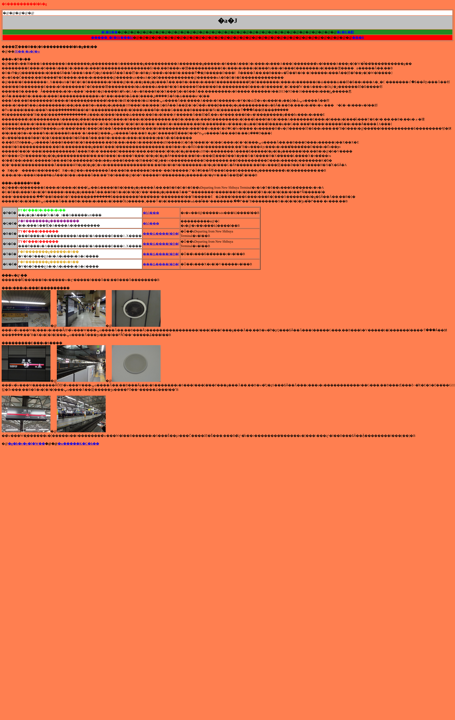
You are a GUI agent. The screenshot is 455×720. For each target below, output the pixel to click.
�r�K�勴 (345, 32)
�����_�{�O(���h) (112, 37)
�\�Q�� (109, 32)
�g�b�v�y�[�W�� (26, 443)
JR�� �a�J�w (27, 51)
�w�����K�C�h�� (78, 443)
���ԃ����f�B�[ (161, 233)
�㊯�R (358, 37)
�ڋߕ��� (151, 213)
